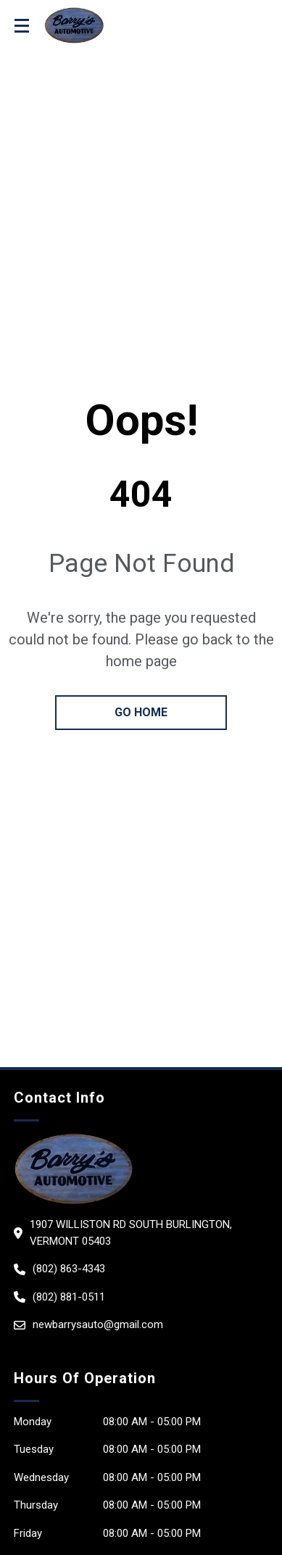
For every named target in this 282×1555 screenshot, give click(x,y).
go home (141, 712)
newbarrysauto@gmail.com (98, 1324)
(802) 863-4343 (69, 1268)
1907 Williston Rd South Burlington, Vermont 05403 (131, 1233)
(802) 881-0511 (69, 1296)
